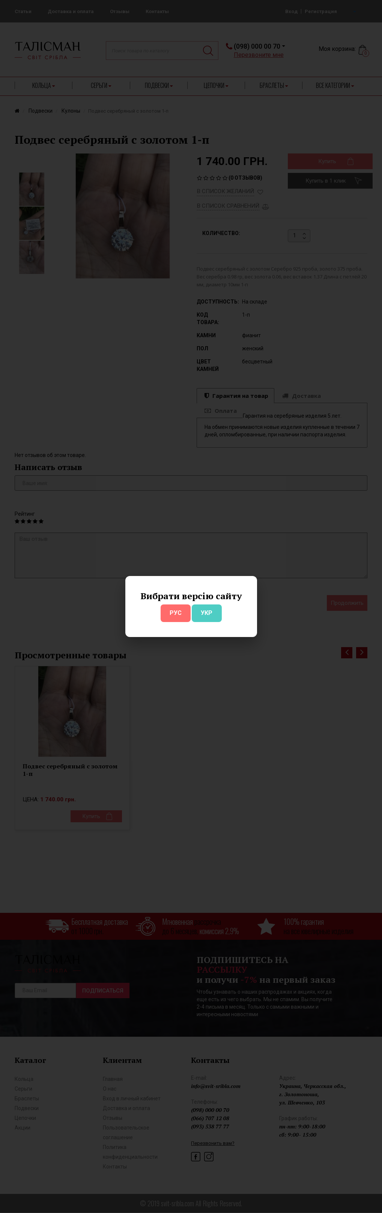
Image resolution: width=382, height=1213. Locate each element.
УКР (206, 612)
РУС (176, 612)
